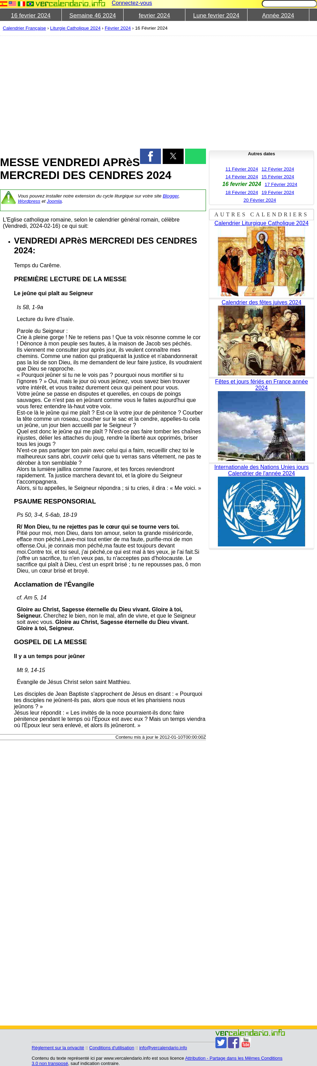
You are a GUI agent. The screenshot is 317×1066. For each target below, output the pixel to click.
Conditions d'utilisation (111, 1047)
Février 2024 (118, 28)
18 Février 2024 (242, 192)
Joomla (54, 201)
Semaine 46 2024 (92, 15)
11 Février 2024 (242, 169)
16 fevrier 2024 (30, 15)
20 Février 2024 (259, 200)
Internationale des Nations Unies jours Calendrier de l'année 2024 (261, 470)
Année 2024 (278, 15)
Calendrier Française (24, 28)
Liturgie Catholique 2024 (75, 28)
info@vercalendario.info (163, 1047)
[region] (103, 91)
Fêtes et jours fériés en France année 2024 (261, 385)
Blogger (170, 196)
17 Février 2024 (281, 184)
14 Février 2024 (242, 176)
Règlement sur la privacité (58, 1047)
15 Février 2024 (277, 176)
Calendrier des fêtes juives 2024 (262, 302)
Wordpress (29, 201)
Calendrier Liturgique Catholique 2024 (261, 223)
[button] (150, 156)
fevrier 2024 (154, 15)
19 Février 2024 (277, 192)
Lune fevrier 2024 (216, 15)
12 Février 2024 (277, 169)
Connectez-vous (132, 3)
